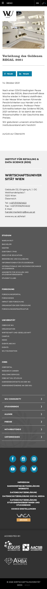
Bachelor (6, 244)
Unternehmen (12, 437)
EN (37, 3)
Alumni (8, 414)
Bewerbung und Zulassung (15, 259)
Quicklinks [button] (44, 3)
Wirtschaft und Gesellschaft (16, 333)
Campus (5, 336)
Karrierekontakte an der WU (16, 382)
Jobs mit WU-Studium (12, 378)
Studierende (12, 406)
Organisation (8, 329)
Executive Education (12, 255)
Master (5, 248)
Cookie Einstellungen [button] (23, 509)
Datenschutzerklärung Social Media (23, 496)
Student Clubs (9, 278)
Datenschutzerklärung (23, 492)
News (4, 340)
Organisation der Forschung (16, 305)
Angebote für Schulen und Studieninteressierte (15, 273)
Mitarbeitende (13, 429)
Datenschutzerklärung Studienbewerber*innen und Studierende (23, 502)
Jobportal (7, 367)
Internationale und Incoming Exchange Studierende (21, 267)
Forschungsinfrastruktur (15, 309)
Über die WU (8, 325)
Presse (8, 422)
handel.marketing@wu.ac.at (20, 212)
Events (5, 347)
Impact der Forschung (13, 302)
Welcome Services (10, 374)
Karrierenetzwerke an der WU (17, 385)
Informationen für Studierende (18, 263)
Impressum (23, 482)
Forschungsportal (11, 294)
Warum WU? (7, 241)
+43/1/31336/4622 (17, 203)
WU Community (13, 399)
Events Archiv (8, 344)
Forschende (8, 298)
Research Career (10, 371)
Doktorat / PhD (9, 252)
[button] (8, 3)
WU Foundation (9, 351)
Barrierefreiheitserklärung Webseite (23, 487)
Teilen (10, 74)
